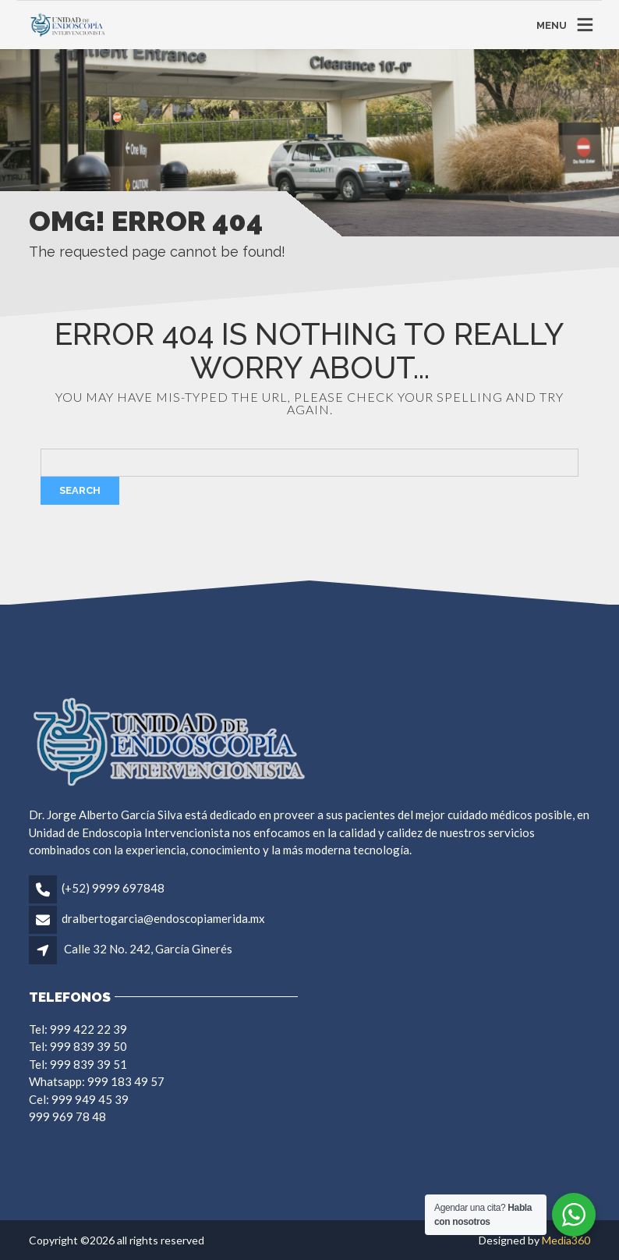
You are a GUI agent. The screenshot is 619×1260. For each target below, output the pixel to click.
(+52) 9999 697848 (113, 888)
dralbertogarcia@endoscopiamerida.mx (163, 918)
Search (80, 490)
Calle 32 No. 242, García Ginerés (148, 949)
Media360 (566, 1240)
